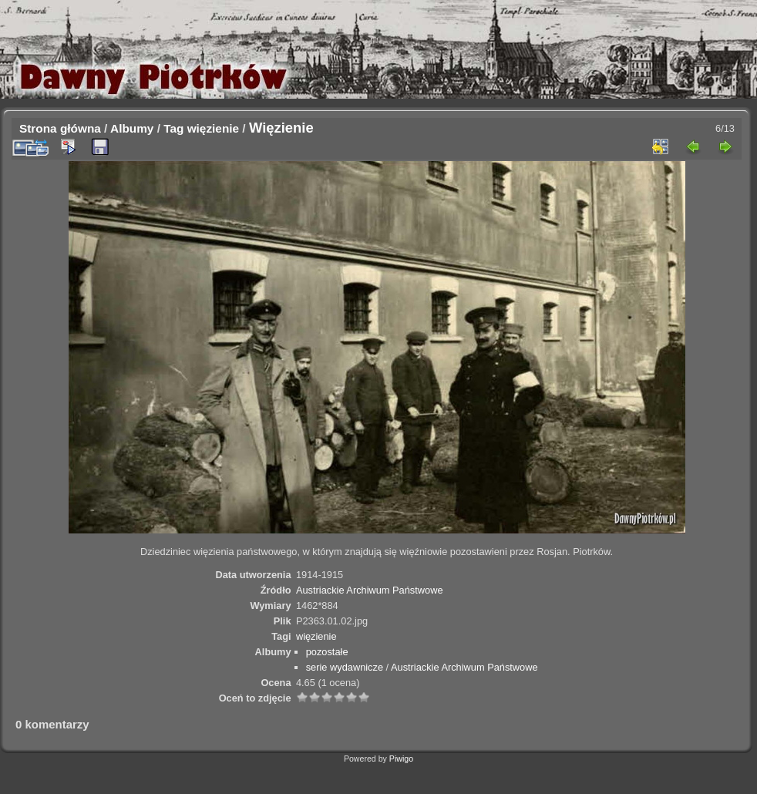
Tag (173, 128)
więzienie (213, 128)
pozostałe (327, 652)
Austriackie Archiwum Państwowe (369, 590)
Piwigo (401, 758)
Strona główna (60, 128)
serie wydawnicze (344, 667)
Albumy (131, 128)
